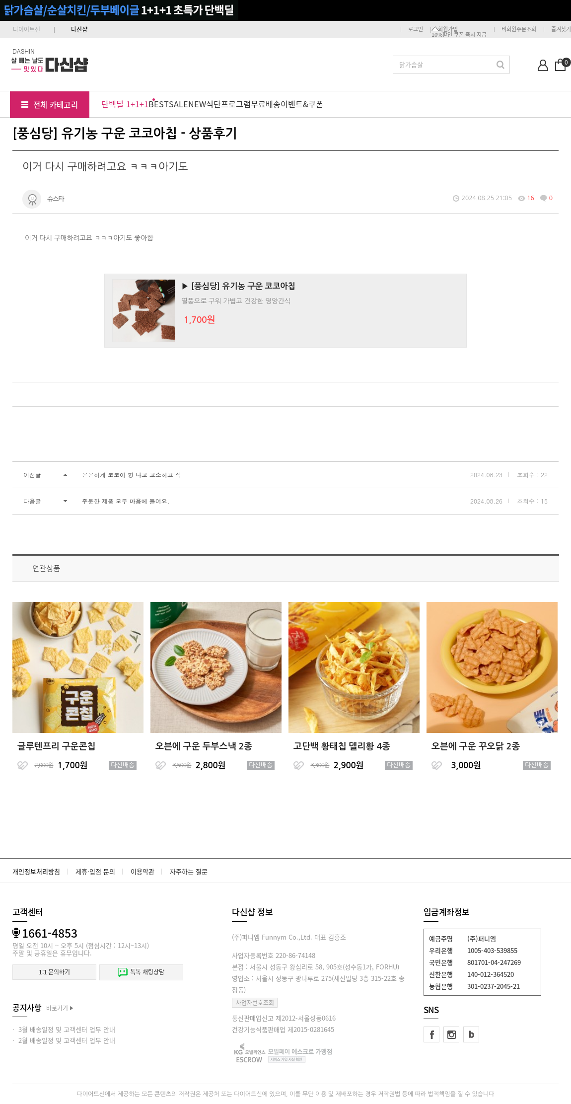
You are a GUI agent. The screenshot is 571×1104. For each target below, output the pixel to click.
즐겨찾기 (561, 29)
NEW (197, 104)
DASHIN (23, 51)
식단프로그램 (228, 104)
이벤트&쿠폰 (302, 104)
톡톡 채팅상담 (141, 972)
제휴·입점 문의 (95, 871)
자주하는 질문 (189, 871)
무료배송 (266, 104)
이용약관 (142, 871)
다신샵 (79, 29)
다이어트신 (26, 29)
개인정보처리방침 (36, 871)
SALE (178, 104)
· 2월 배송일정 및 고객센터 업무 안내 (63, 1040)
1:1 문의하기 (54, 971)
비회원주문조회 (518, 29)
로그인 (415, 29)
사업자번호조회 (255, 1002)
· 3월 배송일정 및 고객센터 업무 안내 (63, 1029)
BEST (158, 104)
